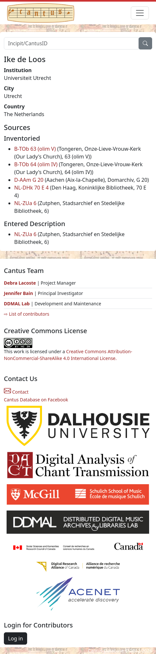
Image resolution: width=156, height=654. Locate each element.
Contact (16, 392)
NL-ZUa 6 (25, 203)
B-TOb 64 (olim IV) (35, 164)
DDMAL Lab (17, 303)
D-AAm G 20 (29, 179)
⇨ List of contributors (26, 314)
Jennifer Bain (19, 293)
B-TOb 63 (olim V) (35, 148)
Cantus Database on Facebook (36, 400)
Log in (15, 638)
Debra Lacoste (20, 283)
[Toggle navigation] (140, 12)
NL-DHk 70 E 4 (31, 187)
